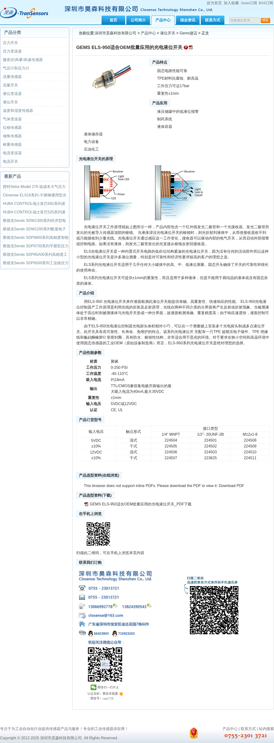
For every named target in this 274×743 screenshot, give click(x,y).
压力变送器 (12, 51)
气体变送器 (12, 119)
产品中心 (163, 20)
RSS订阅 (266, 3)
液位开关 (167, 33)
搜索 (265, 20)
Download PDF (231, 486)
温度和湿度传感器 (18, 111)
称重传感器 (12, 144)
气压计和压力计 (16, 68)
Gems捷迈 (188, 33)
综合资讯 (187, 20)
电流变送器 (12, 153)
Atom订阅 (249, 3)
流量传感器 (12, 77)
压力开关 (10, 43)
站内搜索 (266, 729)
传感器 (108, 233)
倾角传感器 (12, 136)
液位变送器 (12, 94)
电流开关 (10, 161)
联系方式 (212, 20)
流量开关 (10, 85)
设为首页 (214, 3)
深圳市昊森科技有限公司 (115, 33)
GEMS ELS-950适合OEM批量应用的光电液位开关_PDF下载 (141, 504)
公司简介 (138, 20)
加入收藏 (231, 3)
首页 (113, 20)
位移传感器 (12, 128)
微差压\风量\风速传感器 (23, 60)
